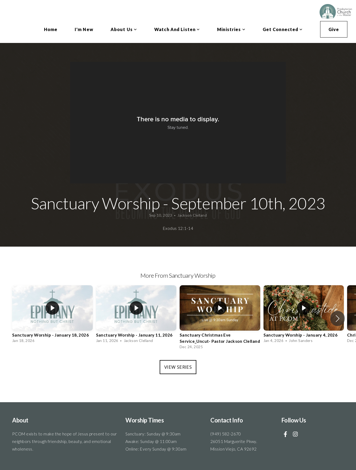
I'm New (84, 29)
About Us (124, 29)
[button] (337, 318)
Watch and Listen (177, 29)
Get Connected (283, 29)
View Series (178, 367)
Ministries (231, 29)
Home (50, 29)
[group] (52, 315)
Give (333, 29)
